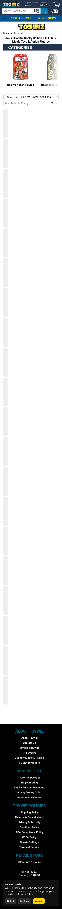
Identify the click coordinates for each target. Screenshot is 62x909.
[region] (31, 7)
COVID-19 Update (29, 762)
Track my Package (29, 777)
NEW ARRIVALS (22, 18)
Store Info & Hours (29, 862)
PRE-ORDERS (46, 18)
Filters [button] (11, 97)
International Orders (29, 797)
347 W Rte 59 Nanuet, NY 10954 (29, 873)
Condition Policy (29, 827)
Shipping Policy (29, 812)
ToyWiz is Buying (29, 747)
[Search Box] (21, 11)
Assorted (18, 33)
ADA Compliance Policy (29, 832)
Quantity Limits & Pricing (29, 757)
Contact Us (29, 742)
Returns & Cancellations (29, 817)
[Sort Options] (39, 97)
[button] (57, 4)
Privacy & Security (29, 822)
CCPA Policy (29, 837)
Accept (38, 901)
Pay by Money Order (29, 792)
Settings (24, 901)
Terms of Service (29, 847)
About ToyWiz (29, 737)
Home (6, 33)
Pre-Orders (29, 752)
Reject (10, 901)
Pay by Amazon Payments (29, 787)
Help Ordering (29, 782)
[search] (25, 11)
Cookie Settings (29, 842)
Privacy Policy (25, 894)
